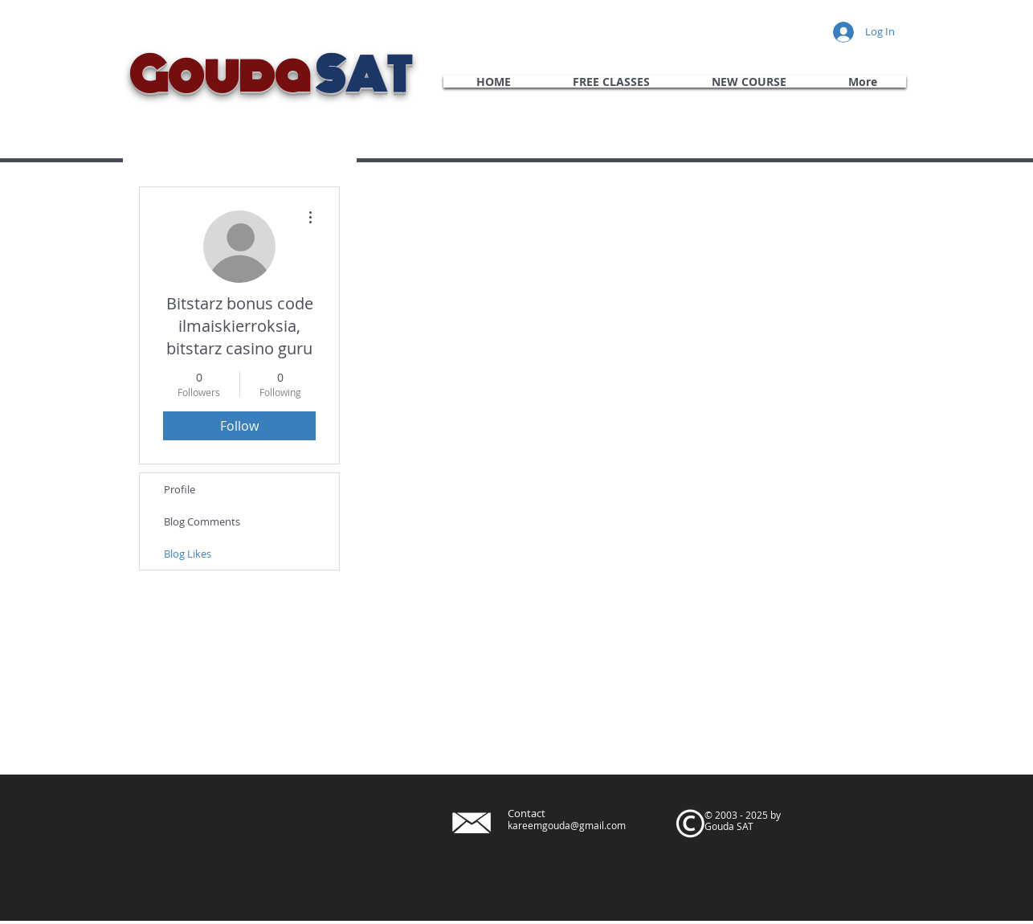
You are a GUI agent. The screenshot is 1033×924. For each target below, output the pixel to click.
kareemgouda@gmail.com (567, 825)
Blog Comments (202, 521)
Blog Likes (187, 553)
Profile (179, 489)
